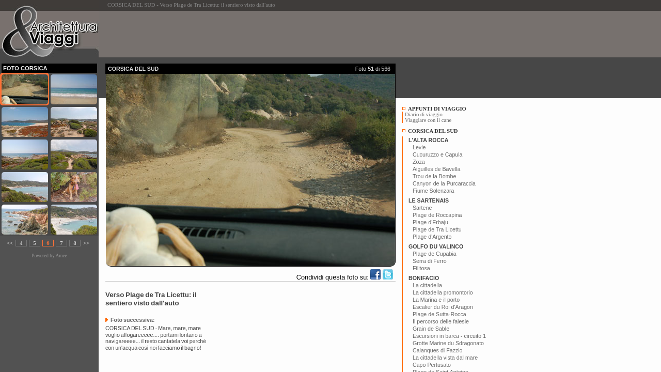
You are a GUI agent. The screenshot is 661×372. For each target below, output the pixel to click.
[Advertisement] (293, 34)
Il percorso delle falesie (441, 321)
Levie (419, 147)
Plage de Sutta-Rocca (439, 314)
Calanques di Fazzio (438, 350)
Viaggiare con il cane (428, 120)
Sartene (422, 208)
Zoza (419, 162)
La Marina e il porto (436, 300)
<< (10, 243)
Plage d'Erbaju (430, 222)
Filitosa (421, 268)
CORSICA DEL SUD (433, 131)
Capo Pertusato (432, 365)
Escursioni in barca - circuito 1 (449, 336)
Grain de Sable (431, 329)
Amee (61, 255)
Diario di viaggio (424, 114)
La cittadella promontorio (443, 292)
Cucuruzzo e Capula (438, 154)
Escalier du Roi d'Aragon (443, 307)
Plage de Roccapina (437, 215)
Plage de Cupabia (435, 254)
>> (86, 243)
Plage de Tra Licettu (437, 229)
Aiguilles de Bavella (436, 169)
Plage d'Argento (432, 237)
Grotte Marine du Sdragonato (448, 343)
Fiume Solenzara (433, 191)
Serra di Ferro (430, 261)
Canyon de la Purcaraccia (444, 183)
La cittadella (427, 285)
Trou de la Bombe (434, 176)
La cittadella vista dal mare (445, 357)
